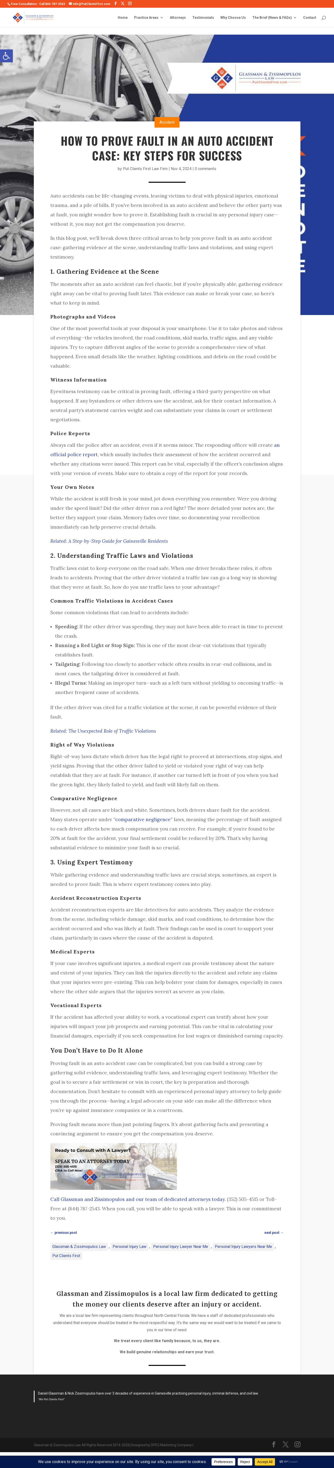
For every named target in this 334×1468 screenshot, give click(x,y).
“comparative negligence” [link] (143, 819)
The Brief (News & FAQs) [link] (272, 18)
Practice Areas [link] (146, 18)
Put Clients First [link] (66, 1255)
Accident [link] (167, 122)
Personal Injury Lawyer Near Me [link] (180, 1246)
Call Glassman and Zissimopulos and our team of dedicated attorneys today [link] (137, 1199)
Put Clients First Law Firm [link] (145, 168)
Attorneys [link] (178, 18)
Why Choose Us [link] (233, 18)
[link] (6, 55)
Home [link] (123, 18)
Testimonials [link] (203, 18)
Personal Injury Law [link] (129, 1246)
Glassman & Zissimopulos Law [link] (79, 1246)
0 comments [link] (205, 168)
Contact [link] (309, 18)
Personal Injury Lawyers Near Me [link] (243, 1246)
